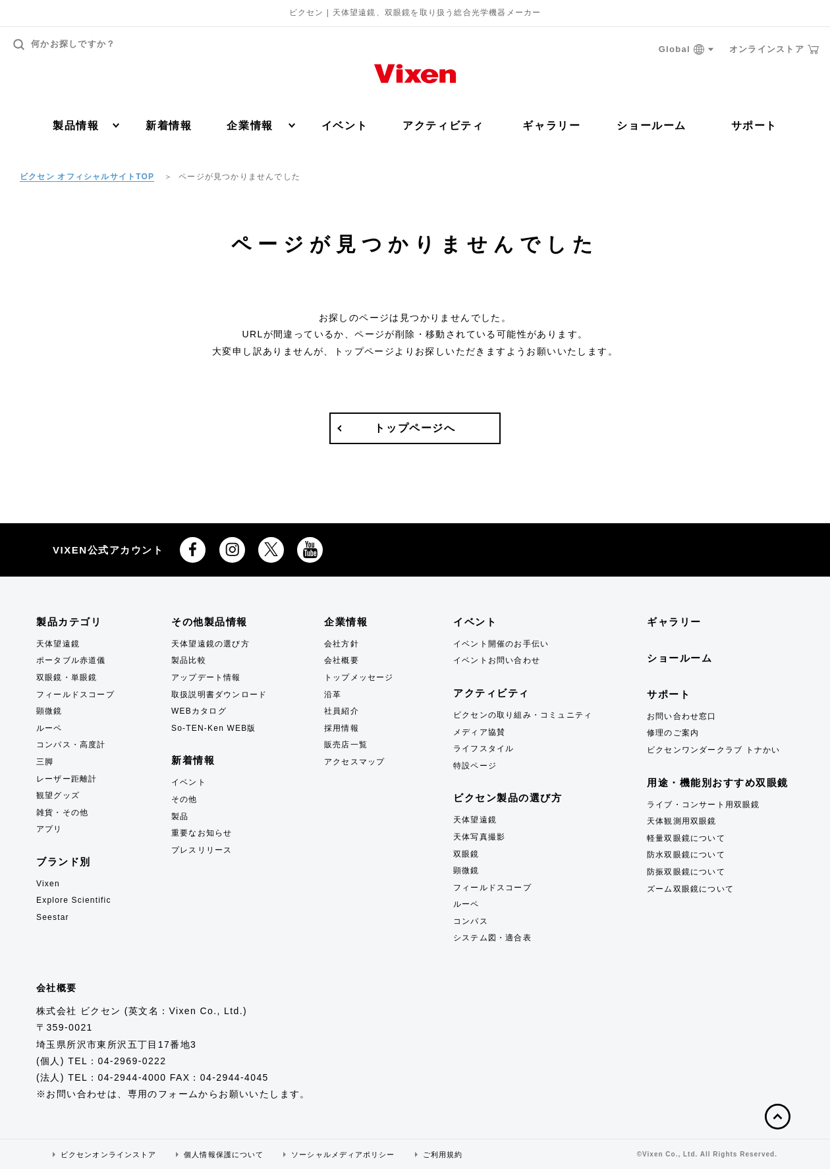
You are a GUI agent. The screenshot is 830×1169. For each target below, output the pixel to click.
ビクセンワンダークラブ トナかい (714, 750)
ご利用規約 (443, 1154)
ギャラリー (551, 125)
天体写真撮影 (479, 836)
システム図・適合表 (492, 937)
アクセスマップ (354, 761)
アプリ (49, 829)
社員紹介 (341, 711)
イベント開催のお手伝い (501, 643)
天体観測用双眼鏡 (682, 821)
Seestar (52, 917)
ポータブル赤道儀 (71, 660)
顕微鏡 (49, 711)
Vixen (48, 883)
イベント (344, 125)
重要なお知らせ (201, 833)
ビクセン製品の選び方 (507, 797)
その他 (184, 799)
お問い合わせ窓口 (682, 716)
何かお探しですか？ (64, 44)
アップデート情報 (206, 677)
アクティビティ (443, 125)
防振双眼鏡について (686, 871)
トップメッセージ (359, 677)
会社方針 (341, 643)
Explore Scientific (73, 900)
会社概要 (341, 660)
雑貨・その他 (62, 812)
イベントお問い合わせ (496, 660)
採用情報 (341, 728)
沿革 (332, 694)
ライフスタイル (483, 748)
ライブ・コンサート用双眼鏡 (703, 804)
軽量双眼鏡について (686, 838)
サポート (754, 125)
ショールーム (651, 125)
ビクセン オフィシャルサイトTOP (87, 176)
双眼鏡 (466, 854)
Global (686, 49)
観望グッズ (58, 795)
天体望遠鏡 (58, 643)
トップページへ (414, 428)
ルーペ (49, 728)
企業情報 (260, 125)
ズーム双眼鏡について (690, 889)
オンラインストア (774, 49)
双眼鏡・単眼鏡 (66, 677)
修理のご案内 (673, 732)
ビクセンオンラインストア (108, 1154)
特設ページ (475, 765)
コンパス (470, 921)
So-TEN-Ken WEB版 (213, 728)
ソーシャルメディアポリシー (343, 1154)
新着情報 (169, 125)
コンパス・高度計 (71, 744)
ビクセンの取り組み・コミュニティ (522, 715)
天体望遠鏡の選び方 (210, 643)
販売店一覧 (346, 744)
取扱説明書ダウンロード (219, 694)
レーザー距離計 (66, 779)
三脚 (44, 761)
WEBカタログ (199, 711)
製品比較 (188, 660)
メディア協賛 (479, 732)
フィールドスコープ (75, 694)
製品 (179, 816)
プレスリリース (201, 850)
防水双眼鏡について (686, 854)
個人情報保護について (223, 1154)
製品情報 (86, 125)
